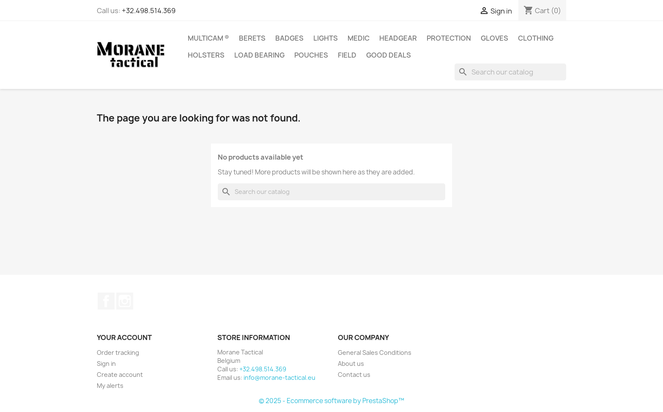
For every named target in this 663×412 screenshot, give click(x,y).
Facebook (106, 301)
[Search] (510, 72)
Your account (124, 337)
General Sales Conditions (374, 352)
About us (351, 363)
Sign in (106, 363)
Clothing (535, 38)
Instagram (124, 301)
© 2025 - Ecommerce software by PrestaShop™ (331, 400)
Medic (359, 38)
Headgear (398, 38)
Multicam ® (208, 38)
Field (347, 55)
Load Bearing (259, 55)
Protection (449, 38)
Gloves (494, 38)
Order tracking (118, 352)
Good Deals (388, 55)
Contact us (354, 375)
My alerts (110, 386)
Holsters (206, 55)
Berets (252, 38)
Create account (120, 375)
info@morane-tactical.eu (279, 377)
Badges (289, 38)
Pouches (311, 55)
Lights (325, 38)
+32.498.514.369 (148, 10)
